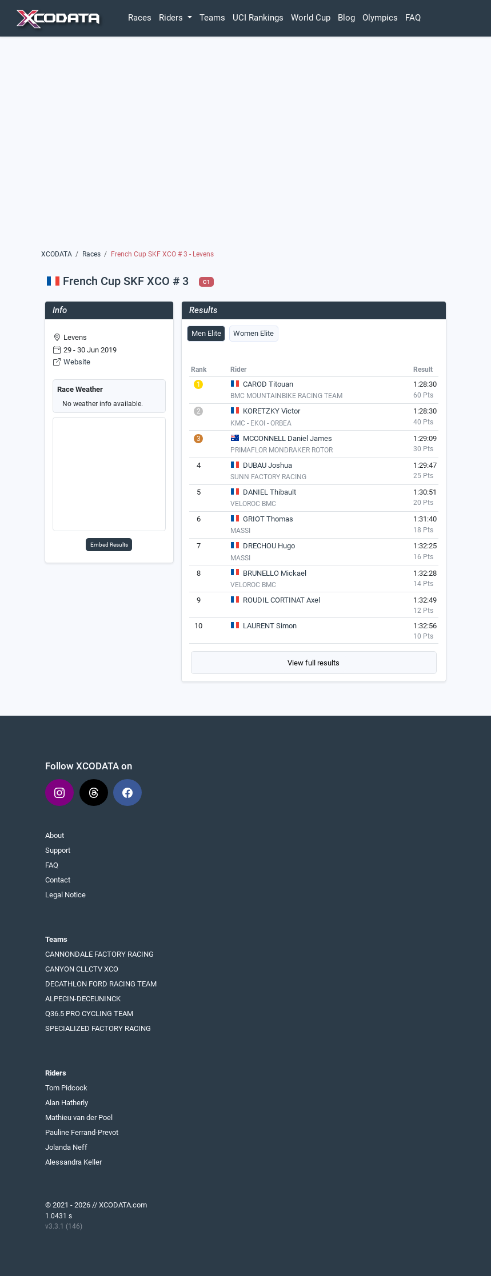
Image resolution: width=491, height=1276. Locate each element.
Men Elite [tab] (206, 333)
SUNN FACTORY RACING (268, 477)
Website (76, 362)
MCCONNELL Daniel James (287, 438)
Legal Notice (65, 894)
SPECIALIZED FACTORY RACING (98, 1028)
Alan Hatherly (66, 1102)
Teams (212, 18)
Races (139, 18)
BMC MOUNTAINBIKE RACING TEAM (286, 396)
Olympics (380, 18)
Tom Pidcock (66, 1088)
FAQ (413, 18)
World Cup (310, 18)
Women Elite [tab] (253, 333)
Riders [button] (172, 18)
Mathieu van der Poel (79, 1117)
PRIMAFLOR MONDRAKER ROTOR (281, 450)
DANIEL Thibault (269, 492)
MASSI (240, 531)
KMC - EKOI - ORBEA (261, 423)
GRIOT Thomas (268, 519)
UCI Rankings (258, 18)
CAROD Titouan (268, 384)
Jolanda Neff (66, 1147)
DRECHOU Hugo (269, 545)
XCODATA (56, 254)
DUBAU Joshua (267, 465)
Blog (346, 18)
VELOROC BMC (253, 504)
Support (57, 850)
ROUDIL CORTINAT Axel (281, 600)
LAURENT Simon (270, 625)
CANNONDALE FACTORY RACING (99, 954)
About (54, 835)
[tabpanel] (313, 518)
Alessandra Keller (73, 1162)
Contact (57, 880)
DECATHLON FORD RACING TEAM (101, 984)
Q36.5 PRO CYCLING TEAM (89, 1013)
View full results (314, 663)
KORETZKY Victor (271, 411)
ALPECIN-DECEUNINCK (83, 998)
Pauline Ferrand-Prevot (81, 1132)
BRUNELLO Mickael (274, 573)
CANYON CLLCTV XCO (81, 969)
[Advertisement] (245, 147)
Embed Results (109, 544)
